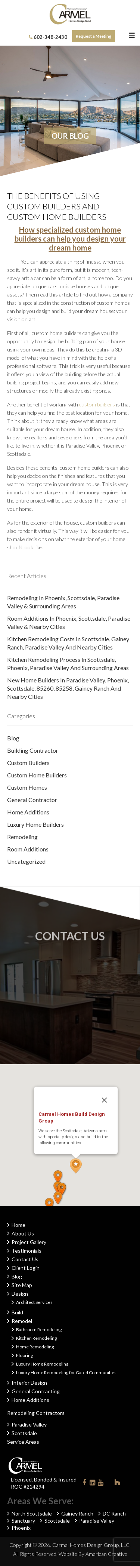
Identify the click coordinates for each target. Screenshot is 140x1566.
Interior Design (29, 1382)
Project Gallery (29, 1242)
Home (18, 1225)
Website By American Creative (93, 1554)
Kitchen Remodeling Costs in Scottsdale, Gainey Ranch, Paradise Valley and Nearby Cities (68, 643)
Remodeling (22, 836)
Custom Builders (28, 762)
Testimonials (26, 1250)
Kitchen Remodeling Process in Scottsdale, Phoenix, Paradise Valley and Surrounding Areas (68, 663)
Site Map (22, 1285)
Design (20, 1293)
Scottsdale (24, 1433)
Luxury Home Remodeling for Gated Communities (66, 1372)
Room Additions (28, 849)
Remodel (22, 1321)
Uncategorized (26, 861)
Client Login (26, 1268)
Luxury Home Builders (35, 824)
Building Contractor (32, 750)
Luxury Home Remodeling (42, 1364)
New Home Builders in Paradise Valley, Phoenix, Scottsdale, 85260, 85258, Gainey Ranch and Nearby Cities (68, 688)
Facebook (84, 1484)
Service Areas (23, 1441)
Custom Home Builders (37, 775)
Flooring (24, 1355)
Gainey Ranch (77, 1513)
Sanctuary (23, 1520)
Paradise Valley (29, 1424)
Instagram (109, 1482)
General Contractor (32, 799)
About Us (23, 1233)
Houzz (117, 1484)
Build (17, 1312)
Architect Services (34, 1302)
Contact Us (25, 1259)
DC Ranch (114, 1513)
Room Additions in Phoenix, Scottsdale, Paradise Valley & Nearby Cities (68, 622)
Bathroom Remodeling (39, 1329)
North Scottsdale (32, 1513)
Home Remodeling (35, 1346)
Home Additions (28, 812)
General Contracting (36, 1391)
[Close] (104, 1100)
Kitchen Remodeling (36, 1338)
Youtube (101, 1484)
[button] (76, 1166)
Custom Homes (27, 787)
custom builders (97, 404)
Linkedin (92, 1484)
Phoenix (21, 1527)
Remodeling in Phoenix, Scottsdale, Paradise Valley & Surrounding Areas (63, 601)
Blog (13, 737)
